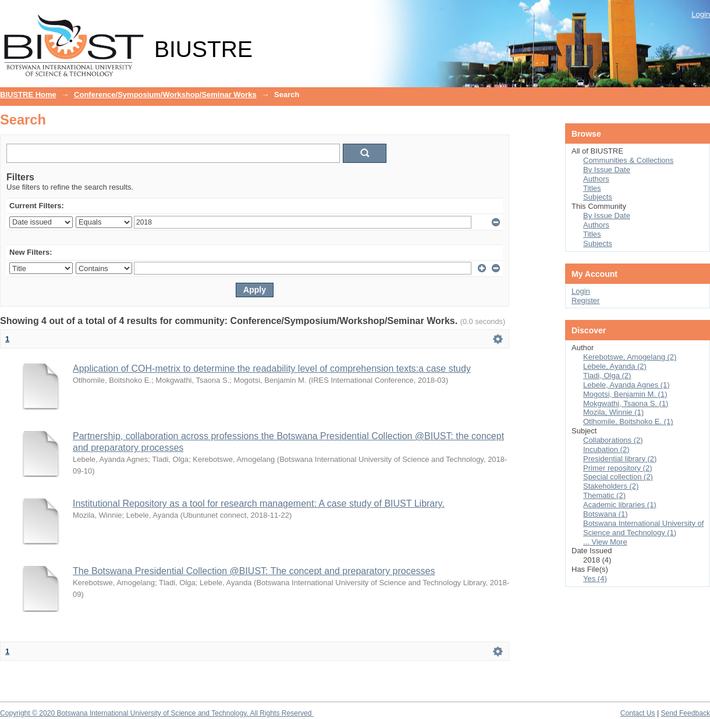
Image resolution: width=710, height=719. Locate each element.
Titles (592, 188)
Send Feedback (685, 713)
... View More (605, 542)
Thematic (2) (604, 495)
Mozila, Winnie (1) (613, 412)
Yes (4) (595, 578)
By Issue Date (606, 169)
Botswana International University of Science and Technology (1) (643, 528)
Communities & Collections (628, 160)
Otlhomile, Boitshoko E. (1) (628, 421)
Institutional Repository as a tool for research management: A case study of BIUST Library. (259, 503)
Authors (596, 179)
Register (585, 300)
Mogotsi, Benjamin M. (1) (625, 394)
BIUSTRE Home (28, 94)
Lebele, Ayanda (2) (615, 366)
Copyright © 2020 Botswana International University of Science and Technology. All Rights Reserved (157, 713)
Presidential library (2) (619, 458)
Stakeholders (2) (610, 486)
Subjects (597, 197)
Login (700, 14)
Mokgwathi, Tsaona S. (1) (625, 403)
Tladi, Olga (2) (607, 375)
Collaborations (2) (613, 440)
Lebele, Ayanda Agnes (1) (626, 384)
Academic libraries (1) (619, 504)
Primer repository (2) (617, 468)
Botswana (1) (605, 514)
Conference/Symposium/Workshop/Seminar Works (165, 94)
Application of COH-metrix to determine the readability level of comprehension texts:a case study (272, 368)
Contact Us (637, 713)
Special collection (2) (618, 476)
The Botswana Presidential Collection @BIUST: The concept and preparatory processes (254, 571)
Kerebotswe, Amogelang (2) (629, 357)
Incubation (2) (606, 449)
